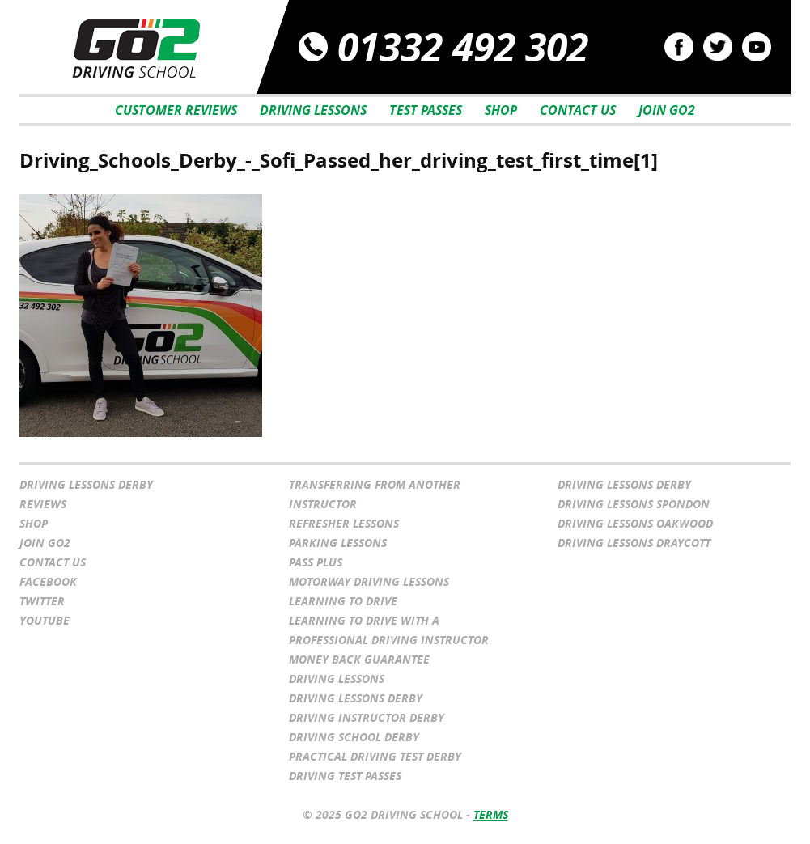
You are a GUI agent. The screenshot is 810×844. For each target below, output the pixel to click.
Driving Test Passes (345, 775)
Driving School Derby (354, 736)
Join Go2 (666, 110)
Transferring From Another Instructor (374, 494)
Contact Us (578, 110)
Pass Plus (315, 562)
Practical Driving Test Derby (375, 756)
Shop (501, 110)
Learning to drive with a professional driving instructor (389, 630)
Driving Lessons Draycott (634, 542)
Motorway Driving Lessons (369, 581)
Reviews (42, 503)
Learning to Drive (343, 601)
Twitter (42, 601)
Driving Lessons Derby (86, 484)
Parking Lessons (338, 542)
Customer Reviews (176, 110)
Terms (490, 814)
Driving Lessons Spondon (634, 503)
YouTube (44, 620)
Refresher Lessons (344, 523)
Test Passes (425, 110)
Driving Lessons (313, 110)
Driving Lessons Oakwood (635, 523)
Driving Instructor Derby (366, 717)
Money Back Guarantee (359, 659)
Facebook (48, 581)
